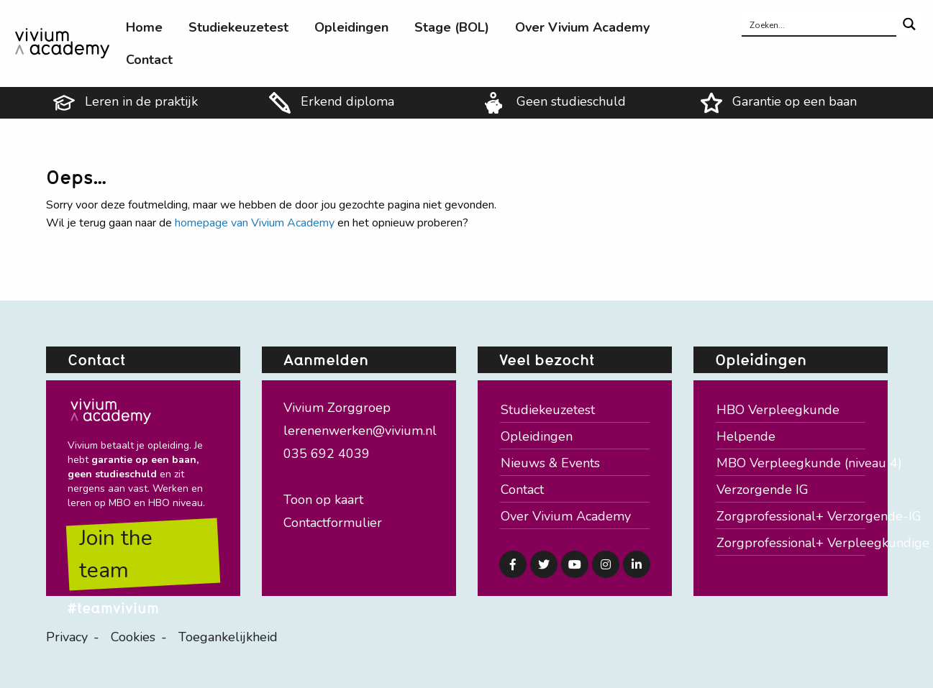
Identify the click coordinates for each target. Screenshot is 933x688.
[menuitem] (144, 27)
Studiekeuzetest (238, 27)
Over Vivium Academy (582, 27)
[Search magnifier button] (908, 24)
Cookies (133, 636)
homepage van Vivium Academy (254, 223)
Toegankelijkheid (228, 636)
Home (144, 27)
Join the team (116, 554)
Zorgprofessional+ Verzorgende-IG (791, 516)
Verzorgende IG (762, 489)
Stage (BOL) (451, 27)
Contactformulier (332, 522)
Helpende (745, 436)
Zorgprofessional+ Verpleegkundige (791, 542)
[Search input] (820, 24)
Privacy (67, 636)
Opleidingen (351, 27)
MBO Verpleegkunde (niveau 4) (791, 463)
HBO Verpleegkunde (777, 409)
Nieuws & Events (550, 463)
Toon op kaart (323, 499)
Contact (149, 59)
